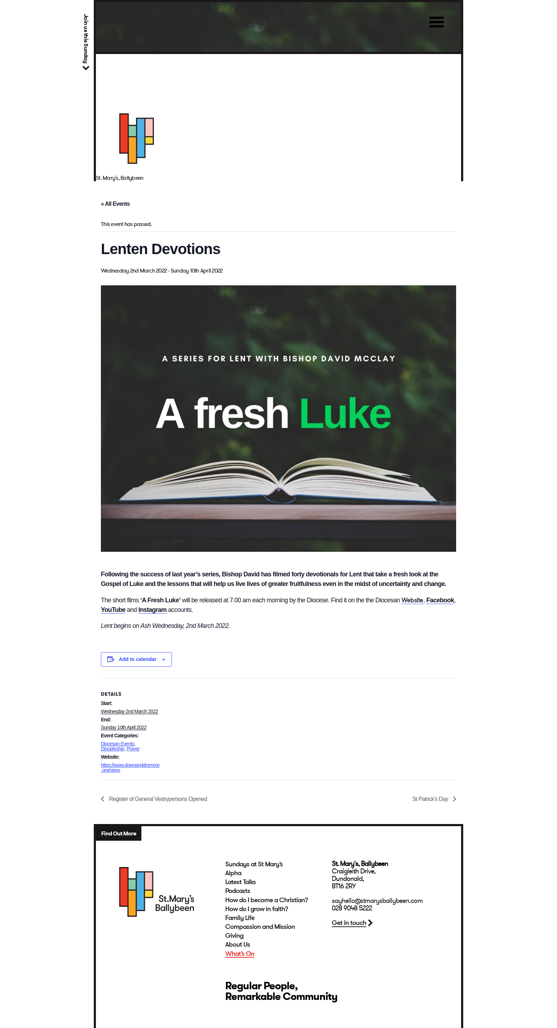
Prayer (133, 749)
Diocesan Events (117, 744)
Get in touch (349, 923)
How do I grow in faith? (256, 909)
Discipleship (112, 749)
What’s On (239, 954)
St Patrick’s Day (430, 799)
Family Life (239, 918)
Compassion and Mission (260, 927)
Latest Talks (240, 882)
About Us (237, 944)
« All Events (115, 204)
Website (412, 600)
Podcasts (237, 891)
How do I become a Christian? (266, 900)
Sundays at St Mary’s (254, 864)
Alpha (233, 873)
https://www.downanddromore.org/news (130, 767)
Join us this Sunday (86, 38)
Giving (234, 936)
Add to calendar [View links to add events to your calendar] (138, 659)
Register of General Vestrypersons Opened (157, 799)
